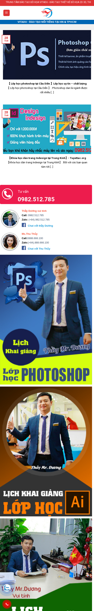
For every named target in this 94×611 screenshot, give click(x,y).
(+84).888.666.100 (38, 242)
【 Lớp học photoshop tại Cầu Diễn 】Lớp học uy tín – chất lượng (47, 83)
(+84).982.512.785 (39, 219)
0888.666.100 (35, 238)
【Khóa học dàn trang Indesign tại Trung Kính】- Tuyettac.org (47, 158)
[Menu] (6, 13)
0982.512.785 (35, 215)
